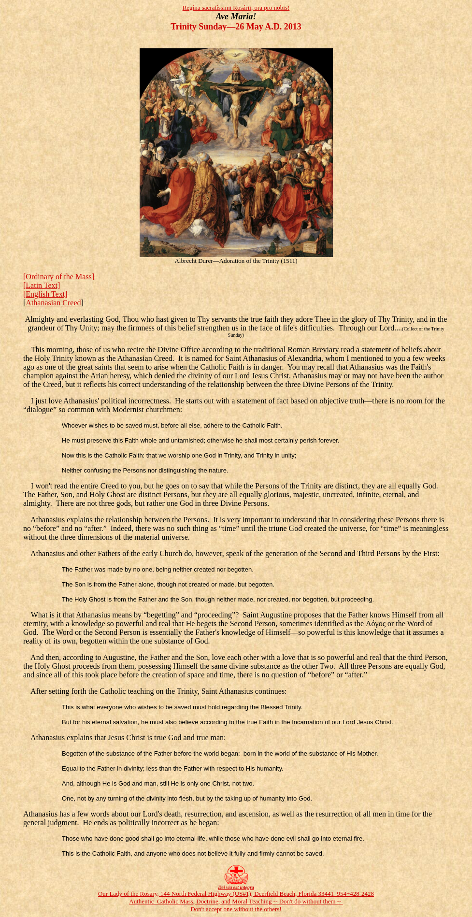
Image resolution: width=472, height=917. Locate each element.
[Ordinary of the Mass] (58, 276)
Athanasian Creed (53, 303)
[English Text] (45, 294)
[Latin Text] (41, 285)
